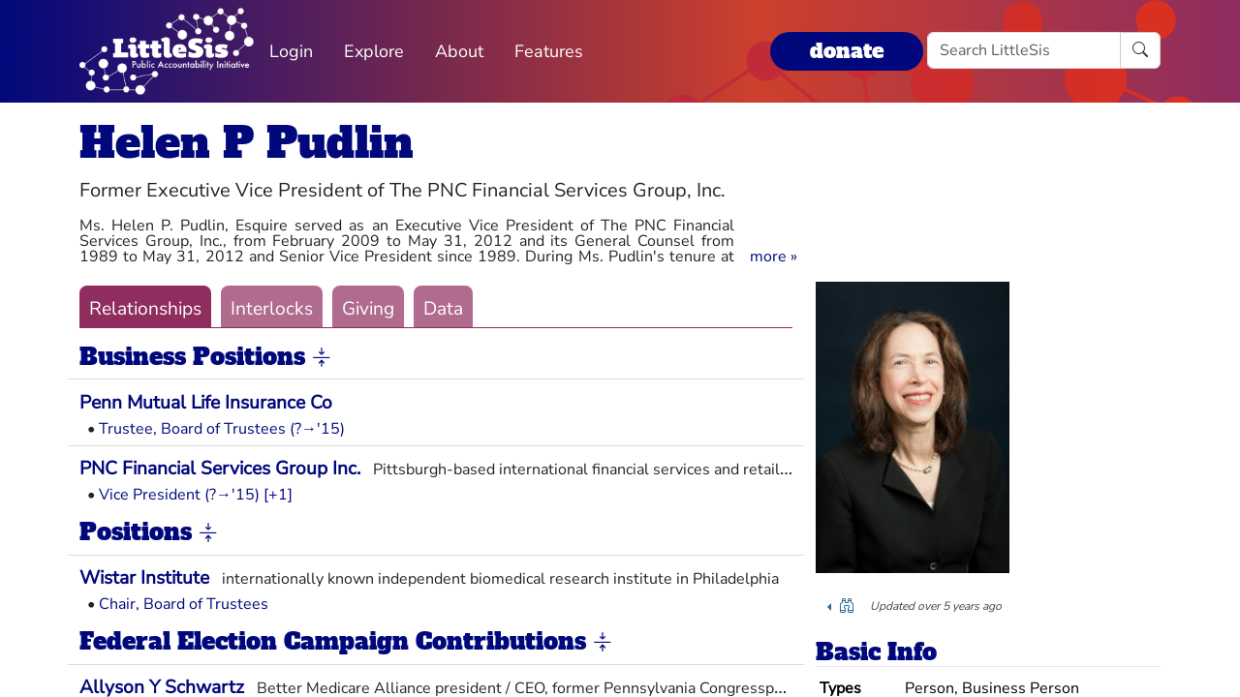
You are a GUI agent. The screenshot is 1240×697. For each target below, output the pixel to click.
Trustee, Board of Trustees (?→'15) (222, 428)
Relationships (145, 308)
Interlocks (272, 308)
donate (847, 51)
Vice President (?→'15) (179, 494)
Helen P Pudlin (246, 142)
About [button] (459, 51)
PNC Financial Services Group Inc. (219, 468)
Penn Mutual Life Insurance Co (205, 402)
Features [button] (548, 51)
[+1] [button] (278, 494)
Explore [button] (374, 51)
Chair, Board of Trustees (183, 604)
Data (443, 308)
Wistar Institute (144, 578)
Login (291, 51)
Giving (368, 308)
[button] (773, 256)
